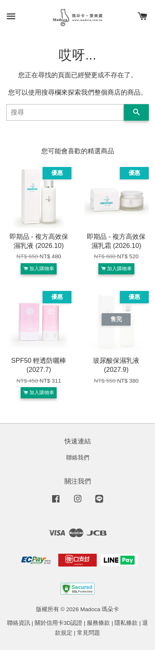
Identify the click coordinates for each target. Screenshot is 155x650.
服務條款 (98, 623)
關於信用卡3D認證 (58, 623)
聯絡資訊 (18, 623)
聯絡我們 (77, 458)
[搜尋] (65, 112)
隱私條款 (126, 623)
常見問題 (88, 633)
